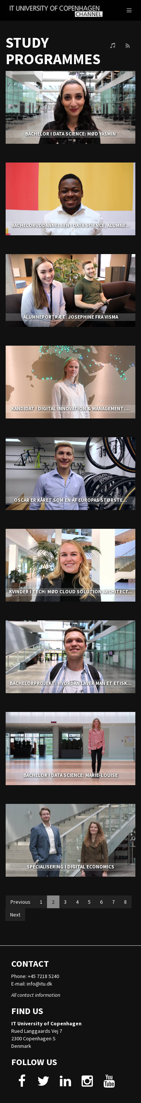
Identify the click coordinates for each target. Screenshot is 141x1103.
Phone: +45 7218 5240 (35, 976)
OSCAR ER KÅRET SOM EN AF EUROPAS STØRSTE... (70, 500)
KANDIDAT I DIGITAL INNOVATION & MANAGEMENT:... (70, 408)
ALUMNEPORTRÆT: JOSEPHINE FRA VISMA (70, 317)
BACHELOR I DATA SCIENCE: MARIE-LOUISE (70, 775)
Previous (20, 901)
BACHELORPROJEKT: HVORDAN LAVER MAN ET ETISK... (71, 683)
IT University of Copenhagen (46, 1023)
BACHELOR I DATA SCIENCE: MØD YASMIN (70, 134)
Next (15, 914)
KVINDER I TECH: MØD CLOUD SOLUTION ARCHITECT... (70, 591)
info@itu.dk (39, 983)
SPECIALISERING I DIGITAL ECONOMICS (70, 867)
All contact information (35, 995)
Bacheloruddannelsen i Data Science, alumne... (70, 225)
